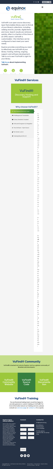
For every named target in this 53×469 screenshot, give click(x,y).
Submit (23, 449)
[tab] (22, 111)
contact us (32, 408)
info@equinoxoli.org (41, 422)
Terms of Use (37, 463)
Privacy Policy (30, 463)
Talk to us (5, 62)
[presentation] (30, 445)
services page (21, 408)
